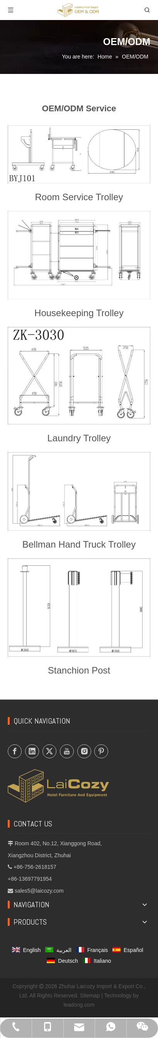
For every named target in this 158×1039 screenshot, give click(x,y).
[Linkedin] (32, 751)
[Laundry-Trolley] (79, 375)
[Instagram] (84, 751)
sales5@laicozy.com (39, 891)
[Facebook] (15, 751)
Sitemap (90, 995)
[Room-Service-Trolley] (79, 154)
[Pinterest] (101, 751)
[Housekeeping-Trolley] (79, 255)
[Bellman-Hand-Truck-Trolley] (79, 491)
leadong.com (78, 1005)
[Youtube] (67, 751)
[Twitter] (49, 751)
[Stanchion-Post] (79, 607)
